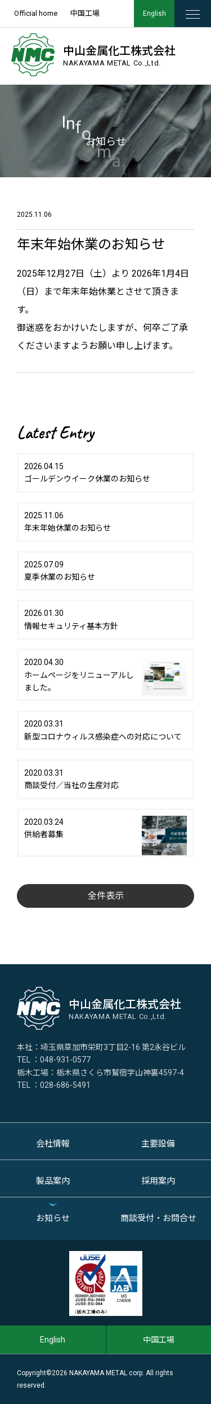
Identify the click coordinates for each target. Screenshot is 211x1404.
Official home (35, 13)
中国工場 (85, 13)
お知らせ (53, 1218)
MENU (198, 14)
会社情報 (53, 1144)
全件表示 (106, 895)
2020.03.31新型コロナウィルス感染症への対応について (103, 730)
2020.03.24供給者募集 (105, 831)
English (154, 14)
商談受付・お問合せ (158, 1218)
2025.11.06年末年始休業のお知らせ (67, 521)
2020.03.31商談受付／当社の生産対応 (71, 779)
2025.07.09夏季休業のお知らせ (59, 570)
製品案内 (53, 1181)
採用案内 (158, 1181)
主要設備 (158, 1144)
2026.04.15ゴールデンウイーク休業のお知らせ (87, 472)
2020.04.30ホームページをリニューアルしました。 (105, 676)
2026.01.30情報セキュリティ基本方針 (71, 619)
